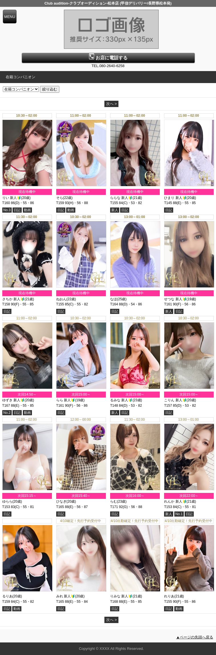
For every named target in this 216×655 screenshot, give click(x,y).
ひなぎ (61, 501)
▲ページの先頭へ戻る (194, 637)
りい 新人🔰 (11, 198)
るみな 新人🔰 (121, 400)
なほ (113, 299)
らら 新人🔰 (65, 400)
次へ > (111, 104)
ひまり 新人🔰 (175, 198)
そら (59, 198)
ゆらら (7, 501)
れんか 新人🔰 (175, 501)
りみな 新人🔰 (121, 596)
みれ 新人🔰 (65, 596)
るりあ (7, 596)
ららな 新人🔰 (121, 198)
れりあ (169, 596)
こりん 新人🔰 (175, 400)
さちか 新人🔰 (13, 299)
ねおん (61, 299)
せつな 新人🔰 (175, 299)
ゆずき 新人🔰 (13, 400)
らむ (113, 501)
